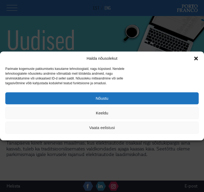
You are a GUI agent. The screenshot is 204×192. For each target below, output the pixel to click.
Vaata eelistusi (102, 127)
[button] (196, 58)
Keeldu (102, 113)
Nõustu (102, 98)
